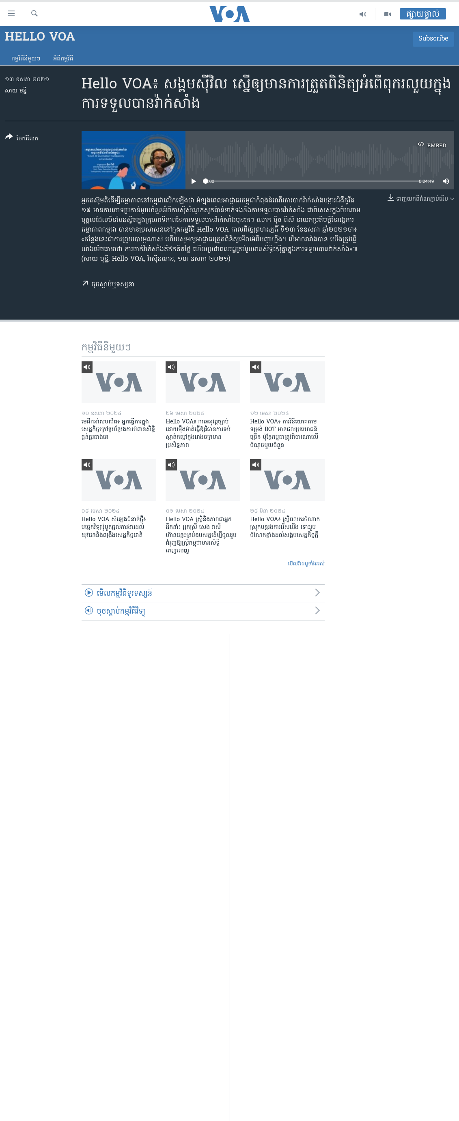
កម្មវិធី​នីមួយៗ (25, 59)
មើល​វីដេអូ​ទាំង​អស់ (306, 564)
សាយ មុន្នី (16, 91)
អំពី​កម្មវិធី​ (63, 59)
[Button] (21, 139)
